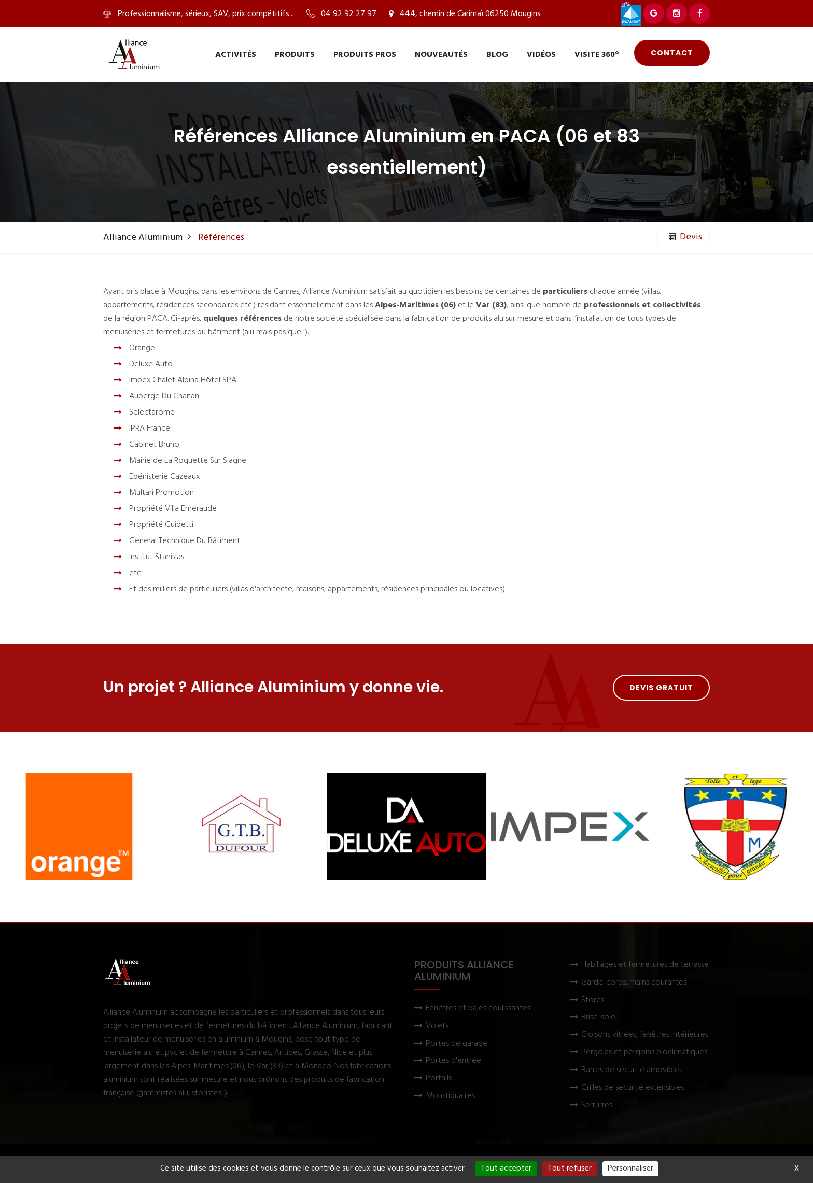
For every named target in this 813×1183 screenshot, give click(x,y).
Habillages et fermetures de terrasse (645, 965)
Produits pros (364, 55)
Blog (497, 55)
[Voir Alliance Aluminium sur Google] (653, 13)
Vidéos (541, 55)
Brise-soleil (600, 1017)
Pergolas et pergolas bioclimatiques (644, 1053)
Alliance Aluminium (143, 238)
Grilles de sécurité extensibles (632, 1088)
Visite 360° (596, 55)
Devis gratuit (661, 687)
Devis (685, 237)
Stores (592, 1000)
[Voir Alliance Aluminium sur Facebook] (699, 13)
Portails (439, 1079)
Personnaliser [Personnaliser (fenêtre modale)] (630, 1168)
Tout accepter (506, 1168)
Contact (672, 53)
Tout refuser (570, 1168)
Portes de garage (456, 1044)
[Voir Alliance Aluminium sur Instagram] (676, 13)
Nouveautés (441, 55)
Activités (235, 55)
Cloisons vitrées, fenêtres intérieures (644, 1035)
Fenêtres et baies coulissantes (478, 1009)
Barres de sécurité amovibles (631, 1070)
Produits (295, 55)
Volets (437, 1026)
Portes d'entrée (453, 1061)
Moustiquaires (450, 1096)
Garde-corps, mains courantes (633, 983)
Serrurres (596, 1105)
